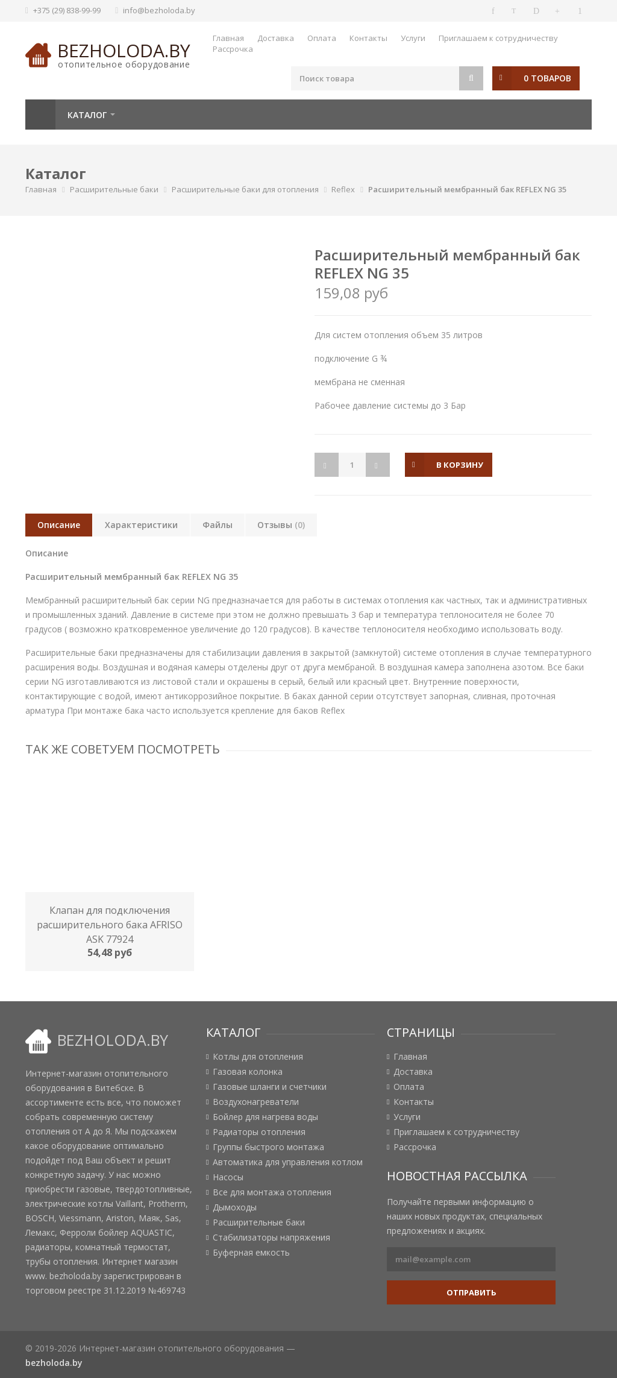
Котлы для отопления (258, 1056)
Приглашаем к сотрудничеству (498, 38)
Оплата (321, 38)
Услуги (413, 38)
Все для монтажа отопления (272, 1192)
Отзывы (281, 524)
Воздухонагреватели (256, 1101)
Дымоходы (235, 1207)
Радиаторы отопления (259, 1132)
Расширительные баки (114, 189)
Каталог (87, 115)
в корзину (459, 464)
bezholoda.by (123, 50)
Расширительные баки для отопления (245, 189)
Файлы (217, 524)
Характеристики (141, 524)
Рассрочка (233, 48)
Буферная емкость (251, 1252)
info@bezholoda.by (159, 10)
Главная (228, 38)
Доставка (275, 38)
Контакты (368, 38)
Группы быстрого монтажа (268, 1147)
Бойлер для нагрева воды (265, 1117)
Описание (58, 524)
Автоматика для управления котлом (288, 1162)
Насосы (228, 1177)
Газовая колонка (248, 1071)
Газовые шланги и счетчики (270, 1086)
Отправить (471, 1292)
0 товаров (547, 78)
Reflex (343, 189)
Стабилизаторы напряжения (271, 1237)
